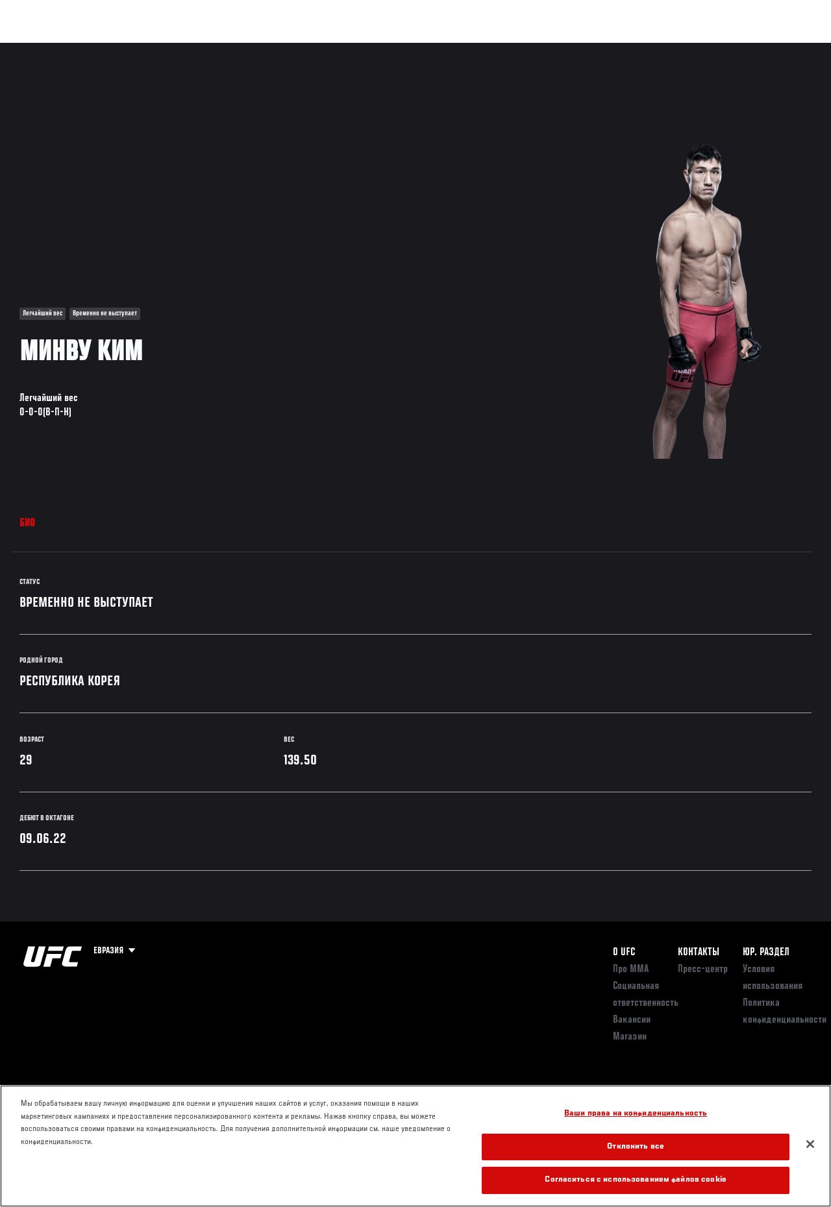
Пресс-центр (703, 969)
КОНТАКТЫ (698, 952)
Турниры (39, 49)
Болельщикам (614, 49)
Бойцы (151, 49)
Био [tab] (27, 524)
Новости (205, 49)
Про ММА (631, 969)
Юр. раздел (766, 952)
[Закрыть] (810, 1144)
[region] (415, 1146)
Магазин (754, 49)
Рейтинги (97, 49)
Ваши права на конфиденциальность (635, 1114)
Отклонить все (635, 1147)
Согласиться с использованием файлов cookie (635, 1180)
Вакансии (632, 1020)
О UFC (624, 952)
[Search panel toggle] (789, 49)
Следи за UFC (689, 49)
